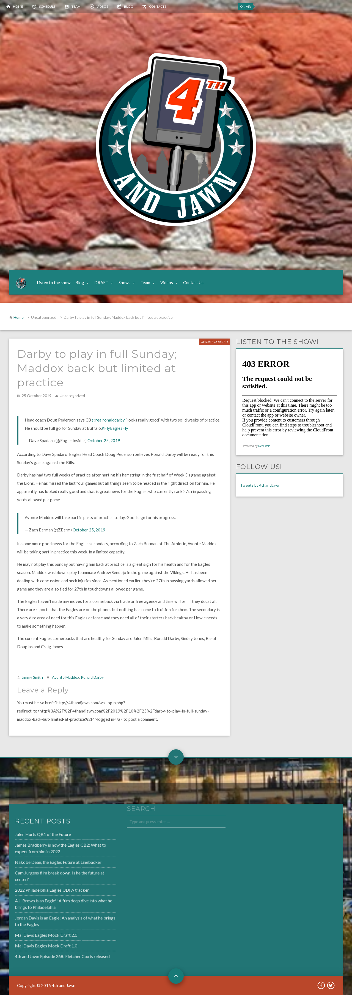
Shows (124, 282)
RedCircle (264, 446)
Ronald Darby (92, 677)
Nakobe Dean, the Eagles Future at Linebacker (44, 863)
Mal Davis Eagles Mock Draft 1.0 (32, 943)
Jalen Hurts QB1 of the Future (29, 836)
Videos (102, 6)
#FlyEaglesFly (115, 428)
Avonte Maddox (65, 677)
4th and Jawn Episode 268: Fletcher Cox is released (48, 953)
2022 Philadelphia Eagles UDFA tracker (38, 889)
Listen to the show (53, 282)
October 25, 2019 (103, 440)
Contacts (157, 6)
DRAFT (101, 282)
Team (76, 6)
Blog (128, 6)
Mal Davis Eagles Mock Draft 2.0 (32, 933)
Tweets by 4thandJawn (260, 485)
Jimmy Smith (32, 677)
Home (18, 6)
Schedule (47, 6)
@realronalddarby (108, 419)
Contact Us (193, 282)
